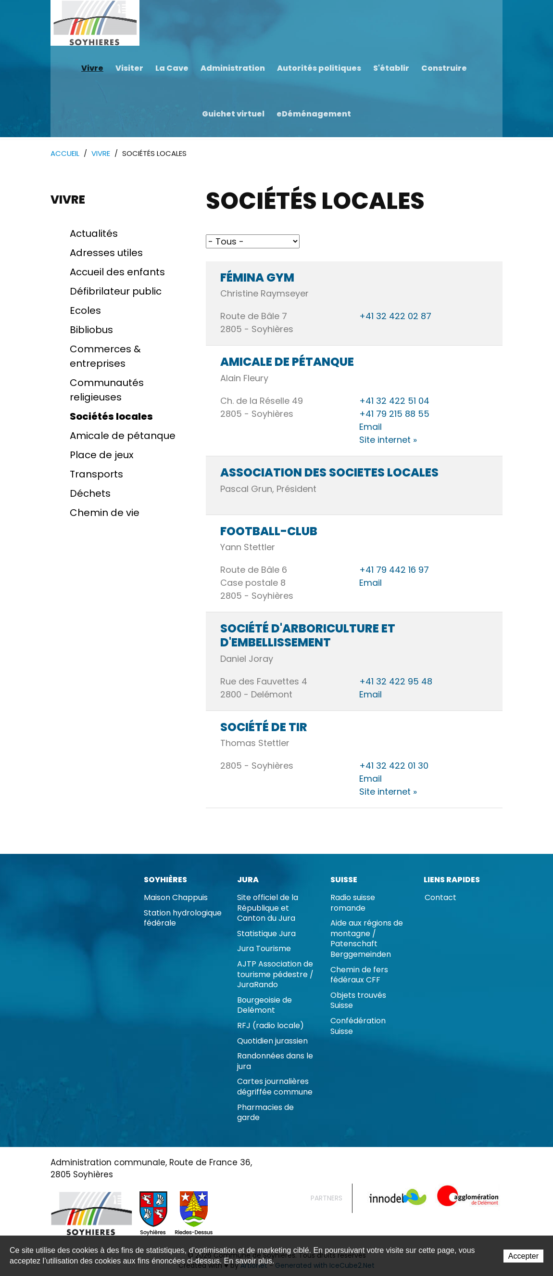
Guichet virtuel (233, 113)
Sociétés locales (111, 417)
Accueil (64, 154)
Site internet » (388, 440)
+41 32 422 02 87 (395, 316)
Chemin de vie (104, 513)
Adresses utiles (106, 253)
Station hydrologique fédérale (183, 918)
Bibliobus (91, 330)
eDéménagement (313, 113)
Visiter (129, 68)
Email (370, 427)
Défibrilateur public (116, 291)
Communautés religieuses (107, 390)
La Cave (172, 68)
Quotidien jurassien (272, 1041)
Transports (96, 474)
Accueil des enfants (117, 272)
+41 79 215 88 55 (394, 414)
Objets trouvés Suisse (358, 1001)
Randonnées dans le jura (275, 1061)
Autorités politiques (319, 68)
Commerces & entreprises (105, 357)
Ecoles (85, 311)
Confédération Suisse (358, 1026)
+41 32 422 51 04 (394, 401)
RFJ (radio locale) (270, 1025)
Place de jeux (102, 455)
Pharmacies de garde (265, 1113)
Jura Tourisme (264, 948)
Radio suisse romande (352, 903)
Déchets (90, 494)
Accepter (523, 1256)
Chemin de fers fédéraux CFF (359, 975)
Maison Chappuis (176, 897)
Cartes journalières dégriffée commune (275, 1087)
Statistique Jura (266, 934)
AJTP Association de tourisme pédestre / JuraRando (275, 975)
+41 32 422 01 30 (393, 766)
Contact (440, 897)
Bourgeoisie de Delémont (264, 1006)
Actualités (94, 234)
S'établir (391, 68)
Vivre (92, 68)
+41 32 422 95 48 (395, 682)
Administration (233, 68)
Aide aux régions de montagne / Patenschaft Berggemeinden (366, 939)
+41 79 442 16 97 (394, 570)
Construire (444, 68)
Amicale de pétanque (123, 436)
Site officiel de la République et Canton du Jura (267, 908)
